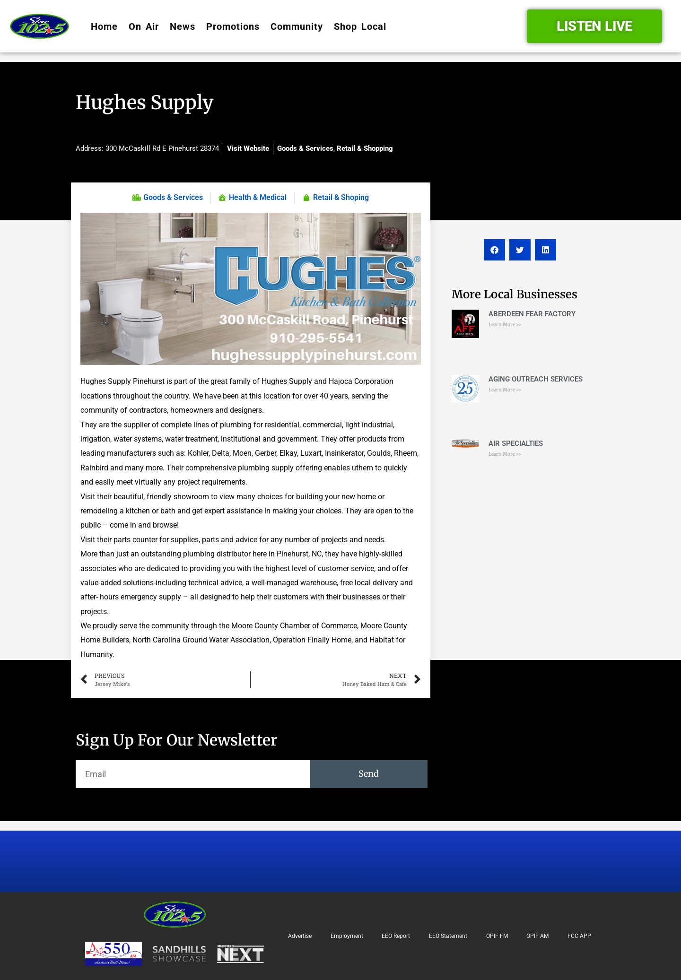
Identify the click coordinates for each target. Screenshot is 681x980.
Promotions (233, 26)
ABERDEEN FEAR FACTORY (532, 314)
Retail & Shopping (365, 148)
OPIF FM (497, 936)
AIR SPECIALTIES (516, 443)
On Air (144, 26)
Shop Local (360, 26)
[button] (494, 249)
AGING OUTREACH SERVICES (536, 379)
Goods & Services (305, 148)
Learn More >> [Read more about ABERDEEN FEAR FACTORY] (505, 324)
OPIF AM (537, 936)
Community (297, 26)
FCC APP (579, 936)
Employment (347, 936)
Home (104, 26)
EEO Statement (448, 936)
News (182, 26)
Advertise (300, 936)
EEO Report (396, 936)
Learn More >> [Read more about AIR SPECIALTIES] (505, 454)
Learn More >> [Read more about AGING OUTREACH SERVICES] (505, 390)
